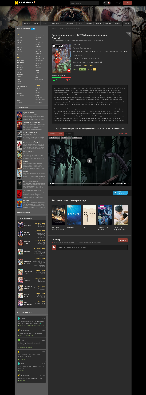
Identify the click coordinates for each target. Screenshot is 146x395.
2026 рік (19, 38)
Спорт (37, 65)
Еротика (19, 91)
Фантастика (39, 79)
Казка (18, 100)
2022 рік (19, 47)
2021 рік (19, 49)
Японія (75, 44)
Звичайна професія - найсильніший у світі (31, 326)
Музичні (38, 47)
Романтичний (40, 61)
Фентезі (38, 82)
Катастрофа (20, 98)
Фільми (36, 23)
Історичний (20, 95)
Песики (21, 381)
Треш (37, 70)
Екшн (18, 88)
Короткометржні (41, 35)
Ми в (122, 192)
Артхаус (19, 65)
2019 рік (19, 54)
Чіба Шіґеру (123, 51)
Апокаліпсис (20, 63)
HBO (37, 90)
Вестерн (19, 72)
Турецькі (98, 23)
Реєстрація (117, 3)
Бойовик (19, 70)
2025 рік (19, 40)
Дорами (89, 23)
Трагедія (38, 68)
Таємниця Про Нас (25, 336)
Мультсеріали (69, 23)
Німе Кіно (39, 51)
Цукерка (21, 359)
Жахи (37, 77)
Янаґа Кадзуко (93, 51)
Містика (38, 44)
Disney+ (38, 93)
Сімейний (38, 63)
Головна (27, 23)
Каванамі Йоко (114, 51)
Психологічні (40, 58)
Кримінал (38, 37)
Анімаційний (20, 60)
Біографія (20, 67)
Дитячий (19, 84)
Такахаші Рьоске (85, 48)
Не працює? (123, 134)
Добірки (117, 23)
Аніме (80, 23)
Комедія (19, 102)
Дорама (19, 79)
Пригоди (38, 56)
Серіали (45, 23)
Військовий (20, 74)
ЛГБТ (37, 39)
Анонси (127, 23)
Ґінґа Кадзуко (103, 51)
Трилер (38, 72)
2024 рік (19, 42)
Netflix (38, 88)
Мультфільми (56, 23)
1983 (79, 44)
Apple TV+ (39, 97)
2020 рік (19, 52)
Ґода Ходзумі (83, 51)
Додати (123, 240)
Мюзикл (38, 49)
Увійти (127, 3)
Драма (19, 81)
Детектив (20, 77)
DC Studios (39, 102)
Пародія (38, 54)
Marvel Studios (40, 100)
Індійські (108, 23)
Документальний (22, 86)
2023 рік (19, 45)
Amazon (38, 95)
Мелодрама (39, 42)
